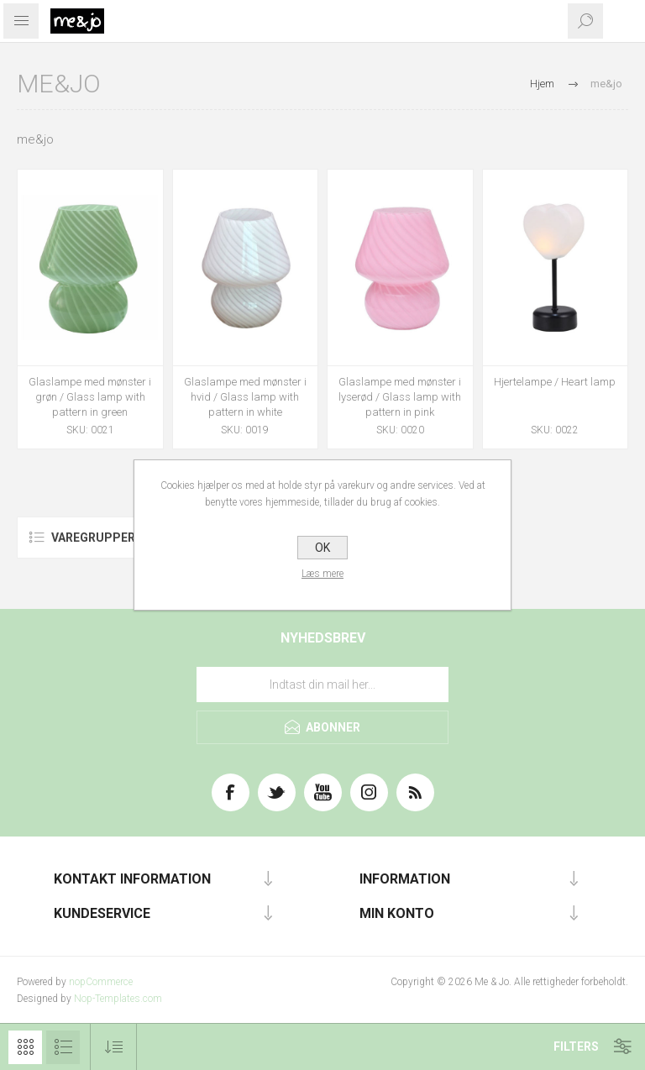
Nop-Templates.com (118, 998)
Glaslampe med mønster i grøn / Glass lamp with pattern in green (90, 396)
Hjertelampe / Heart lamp (555, 381)
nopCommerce (101, 982)
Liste (63, 1047)
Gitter (25, 1047)
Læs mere (322, 574)
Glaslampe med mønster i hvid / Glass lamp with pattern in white (245, 396)
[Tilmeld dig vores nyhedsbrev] (322, 684)
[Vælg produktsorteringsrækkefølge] (114, 1047)
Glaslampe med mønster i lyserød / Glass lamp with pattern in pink (399, 396)
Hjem (542, 83)
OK (322, 547)
